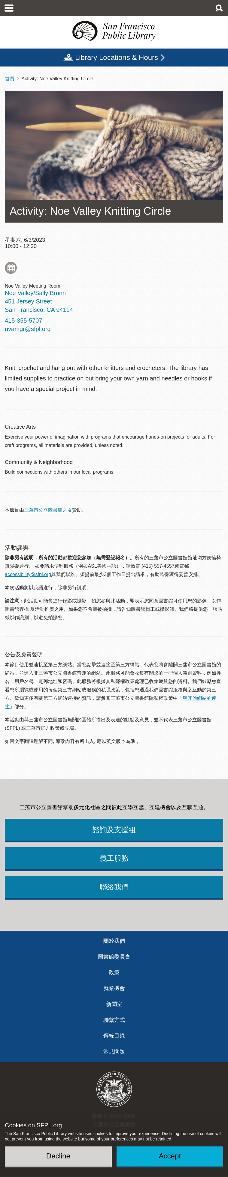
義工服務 (114, 858)
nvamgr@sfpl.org (28, 329)
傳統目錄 (114, 1036)
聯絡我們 (114, 887)
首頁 (9, 78)
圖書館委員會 (114, 957)
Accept (170, 1156)
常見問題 (114, 1051)
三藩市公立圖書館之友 (48, 510)
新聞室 (114, 1004)
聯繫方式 (114, 1020)
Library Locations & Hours (116, 57)
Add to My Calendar (11, 268)
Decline (58, 1156)
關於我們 (114, 941)
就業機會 (114, 988)
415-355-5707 (23, 320)
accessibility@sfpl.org (28, 574)
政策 (114, 972)
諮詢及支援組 (114, 830)
